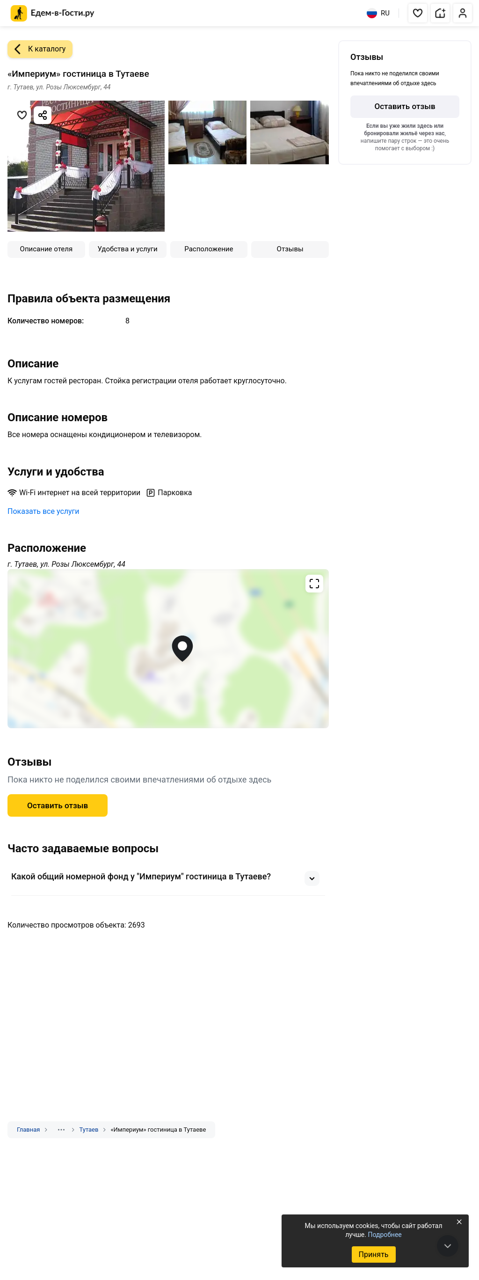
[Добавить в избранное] (22, 115)
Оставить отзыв (57, 805)
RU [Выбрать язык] (378, 13)
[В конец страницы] (447, 1246)
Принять (373, 1254)
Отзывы (290, 249)
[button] (417, 13)
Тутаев (88, 1129)
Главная (28, 1129)
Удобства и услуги (128, 249)
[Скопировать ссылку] (42, 115)
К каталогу (36, 49)
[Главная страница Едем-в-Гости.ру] (52, 13)
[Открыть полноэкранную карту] (168, 648)
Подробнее (384, 1234)
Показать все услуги (43, 511)
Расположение (208, 249)
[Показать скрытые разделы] (61, 1129)
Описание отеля (46, 249)
